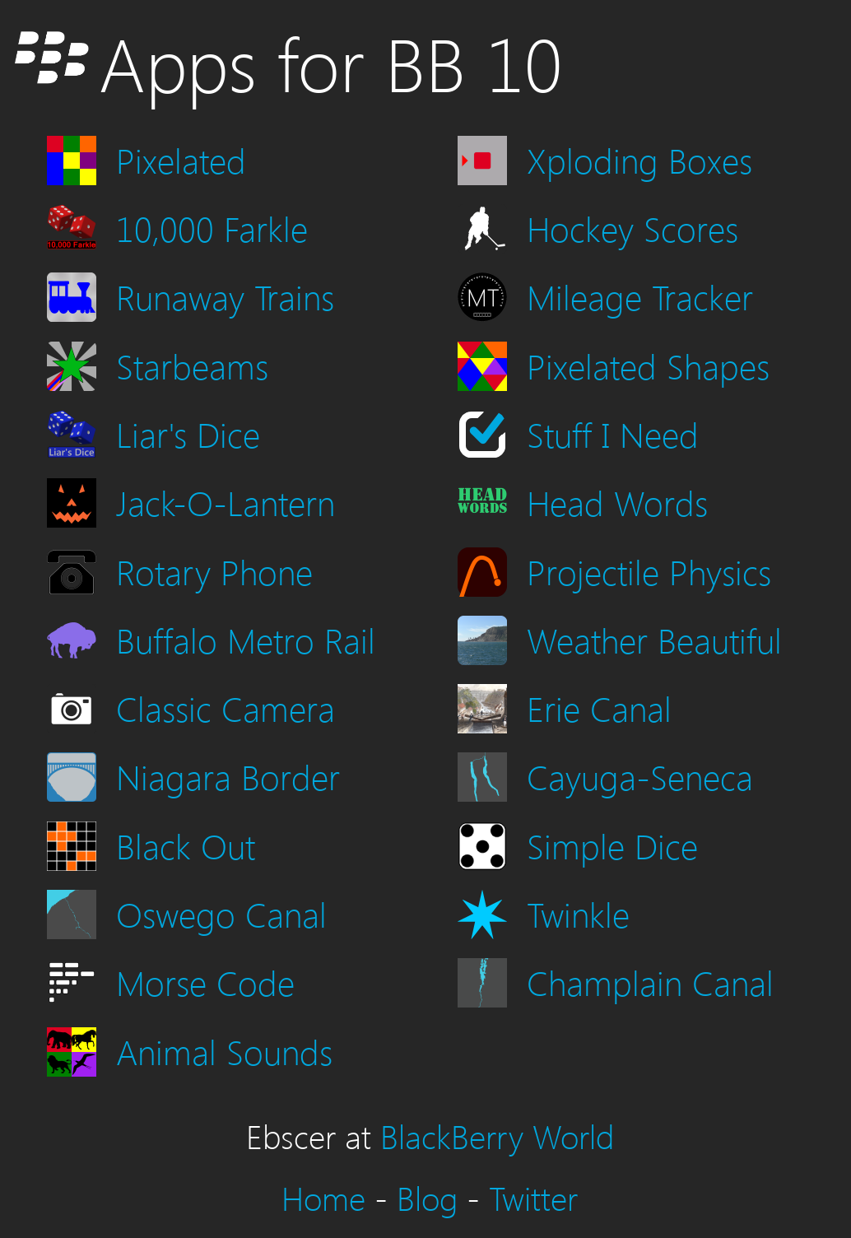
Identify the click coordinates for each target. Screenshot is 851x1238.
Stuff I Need (613, 433)
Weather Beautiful (654, 639)
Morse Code (205, 981)
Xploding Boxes (639, 159)
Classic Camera (225, 707)
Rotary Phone (214, 570)
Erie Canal (599, 707)
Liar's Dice (188, 433)
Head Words (617, 501)
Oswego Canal (221, 913)
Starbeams (192, 365)
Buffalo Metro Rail (245, 639)
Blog (427, 1197)
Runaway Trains (225, 295)
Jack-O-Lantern (225, 501)
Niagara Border (228, 775)
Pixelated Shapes (648, 365)
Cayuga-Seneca (640, 775)
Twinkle (578, 913)
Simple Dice (612, 844)
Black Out (185, 844)
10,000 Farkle (212, 227)
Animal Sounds (224, 1050)
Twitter (533, 1197)
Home (323, 1197)
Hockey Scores (632, 227)
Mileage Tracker (640, 295)
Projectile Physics (649, 570)
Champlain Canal (650, 981)
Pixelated (181, 159)
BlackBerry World (497, 1136)
